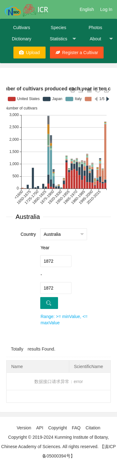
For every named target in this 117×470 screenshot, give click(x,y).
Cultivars (21, 27)
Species (58, 27)
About (101, 39)
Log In (106, 9)
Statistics (63, 39)
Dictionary (21, 38)
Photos (95, 27)
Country (28, 234)
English (87, 9)
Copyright (57, 427)
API (39, 427)
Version (24, 427)
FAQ (76, 427)
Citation (92, 427)
